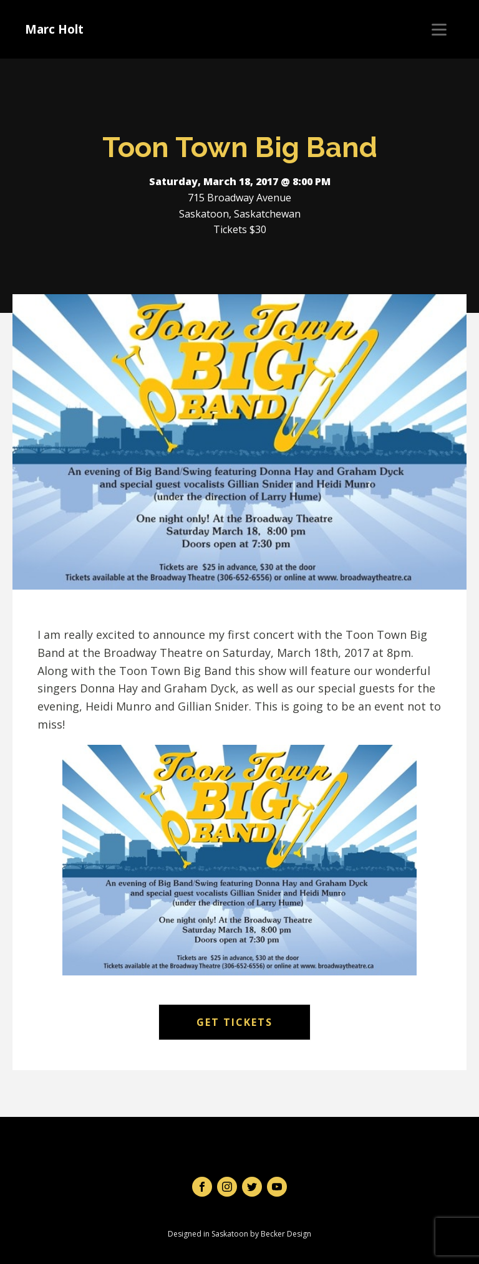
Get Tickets (234, 1022)
